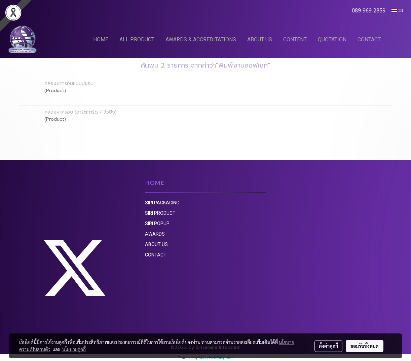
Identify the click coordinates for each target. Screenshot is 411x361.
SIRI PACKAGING (162, 202)
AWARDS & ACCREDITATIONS (200, 39)
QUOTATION (332, 39)
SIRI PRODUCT (160, 213)
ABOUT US (259, 39)
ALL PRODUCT (136, 39)
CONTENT (295, 39)
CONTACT (369, 39)
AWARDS (155, 234)
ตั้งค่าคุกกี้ (328, 346)
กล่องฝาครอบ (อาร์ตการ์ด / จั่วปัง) (80, 112)
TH (397, 10)
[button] (396, 39)
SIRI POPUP (157, 223)
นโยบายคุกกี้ (74, 349)
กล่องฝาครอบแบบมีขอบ (69, 83)
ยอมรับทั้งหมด (364, 346)
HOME (100, 39)
